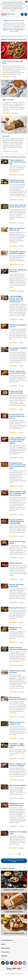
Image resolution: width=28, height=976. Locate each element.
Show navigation (25, 14)
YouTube (16, 963)
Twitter (11, 963)
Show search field (22, 14)
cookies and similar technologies (15, 2)
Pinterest (20, 963)
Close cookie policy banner (26, 2)
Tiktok (3, 963)
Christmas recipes (18, 29)
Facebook (7, 963)
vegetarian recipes (7, 29)
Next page (19, 854)
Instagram (24, 963)
